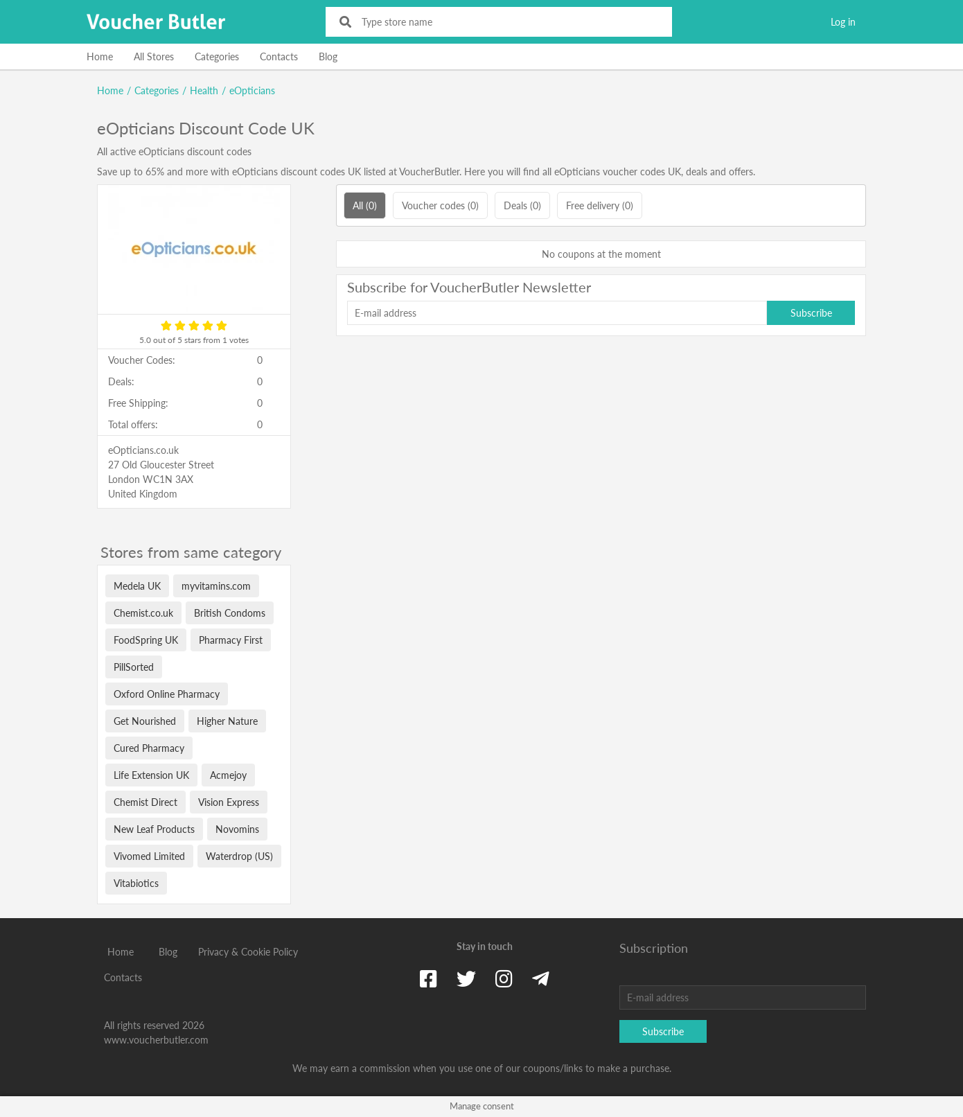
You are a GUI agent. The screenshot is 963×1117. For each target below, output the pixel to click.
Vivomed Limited (149, 856)
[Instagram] (504, 978)
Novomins (237, 829)
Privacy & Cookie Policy (248, 952)
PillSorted (134, 667)
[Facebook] (428, 978)
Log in (843, 22)
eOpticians (252, 90)
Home (100, 56)
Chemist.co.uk (143, 613)
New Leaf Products (154, 829)
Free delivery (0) (599, 205)
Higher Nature (227, 721)
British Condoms (229, 613)
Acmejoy (228, 775)
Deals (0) (522, 205)
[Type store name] (508, 22)
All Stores (154, 56)
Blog (328, 56)
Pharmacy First (231, 640)
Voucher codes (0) (440, 205)
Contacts (279, 56)
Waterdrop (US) (239, 856)
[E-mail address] (557, 313)
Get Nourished (145, 721)
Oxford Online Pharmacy (167, 694)
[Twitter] (466, 978)
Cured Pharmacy (149, 748)
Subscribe (811, 313)
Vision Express (228, 802)
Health (204, 90)
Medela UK (137, 586)
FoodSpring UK (146, 640)
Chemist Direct (145, 802)
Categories (217, 56)
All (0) (365, 205)
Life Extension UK (151, 775)
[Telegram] (540, 978)
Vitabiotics (136, 883)
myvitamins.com (216, 586)
